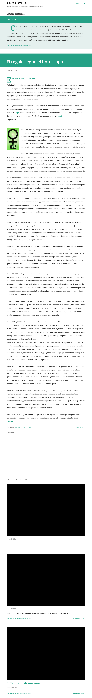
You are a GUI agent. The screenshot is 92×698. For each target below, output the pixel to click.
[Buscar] (77, 3)
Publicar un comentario (23, 45)
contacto (10, 421)
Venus (30, 427)
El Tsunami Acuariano (23, 683)
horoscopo (18, 427)
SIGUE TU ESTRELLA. (17, 3)
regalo (25, 427)
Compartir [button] (10, 45)
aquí (17, 112)
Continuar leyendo (78, 545)
